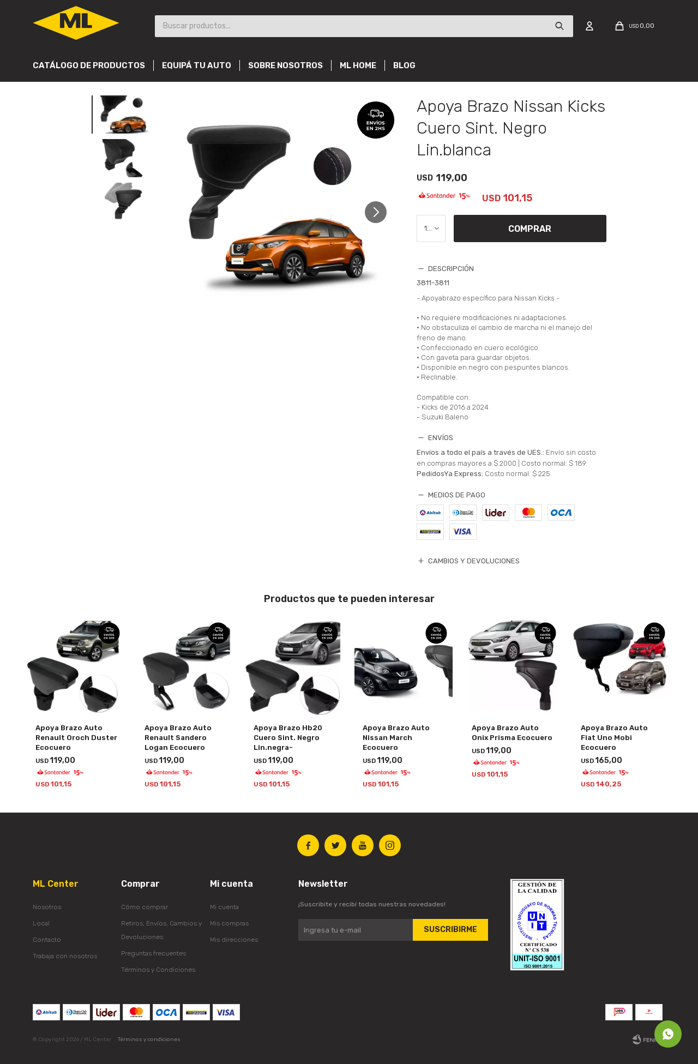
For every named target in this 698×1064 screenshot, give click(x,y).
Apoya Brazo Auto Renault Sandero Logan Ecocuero (178, 738)
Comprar (529, 229)
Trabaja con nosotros (65, 956)
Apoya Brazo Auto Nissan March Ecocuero (396, 738)
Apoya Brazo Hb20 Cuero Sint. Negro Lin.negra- (288, 738)
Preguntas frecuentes (153, 953)
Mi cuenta (224, 907)
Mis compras (229, 923)
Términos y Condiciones (158, 969)
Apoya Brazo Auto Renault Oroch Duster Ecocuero (76, 738)
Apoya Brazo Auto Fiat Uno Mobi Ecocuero (614, 738)
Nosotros (47, 907)
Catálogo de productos (89, 65)
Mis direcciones (234, 939)
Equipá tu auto (196, 65)
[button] (380, 217)
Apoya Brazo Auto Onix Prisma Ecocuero (512, 733)
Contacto (47, 939)
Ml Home (358, 65)
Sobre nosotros (285, 65)
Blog (404, 65)
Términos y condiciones (149, 1039)
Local (41, 923)
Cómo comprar (144, 907)
